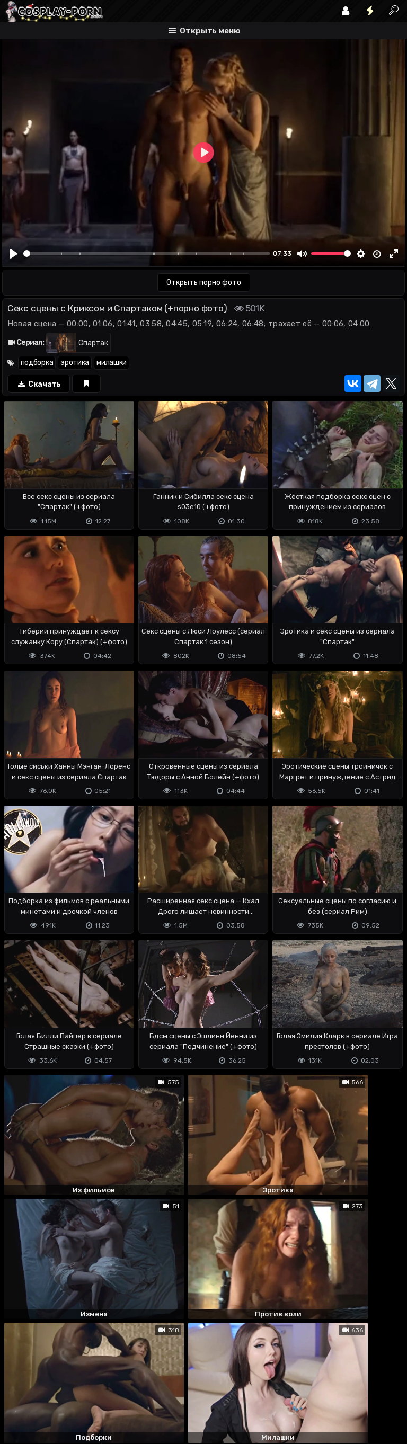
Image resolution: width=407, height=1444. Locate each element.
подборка (37, 362)
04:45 (177, 323)
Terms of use (56, 1392)
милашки (111, 362)
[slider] (146, 253)
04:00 (359, 323)
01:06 (103, 323)
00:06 (333, 323)
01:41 (126, 323)
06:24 (227, 323)
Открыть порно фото (203, 282)
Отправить (44, 1350)
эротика (74, 362)
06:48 (253, 323)
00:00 (78, 323)
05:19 (202, 323)
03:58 (151, 323)
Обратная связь (112, 1392)
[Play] (14, 253)
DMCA (19, 1392)
